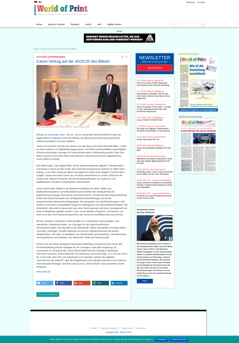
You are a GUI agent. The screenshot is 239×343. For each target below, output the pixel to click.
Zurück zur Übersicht (48, 294)
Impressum (141, 328)
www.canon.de (43, 271)
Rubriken (75, 24)
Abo (99, 24)
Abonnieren (155, 68)
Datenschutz (127, 328)
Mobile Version (114, 24)
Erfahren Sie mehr (179, 339)
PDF (145, 281)
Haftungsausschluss (109, 328)
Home (39, 24)
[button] (44, 283)
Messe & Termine (56, 24)
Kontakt (201, 2)
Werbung (190, 2)
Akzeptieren (161, 339)
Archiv (88, 24)
